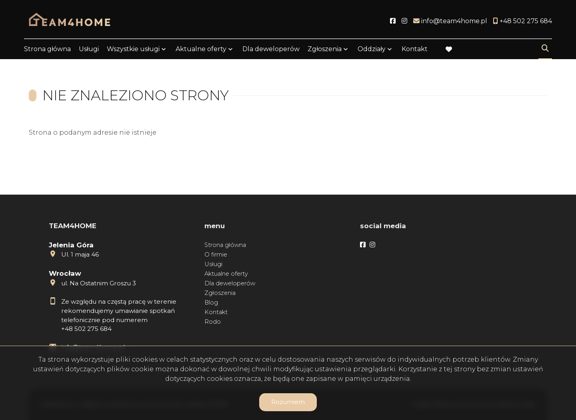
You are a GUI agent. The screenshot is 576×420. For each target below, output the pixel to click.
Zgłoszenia (325, 49)
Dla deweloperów (271, 49)
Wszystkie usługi (133, 49)
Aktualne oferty (201, 49)
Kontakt (415, 49)
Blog (211, 302)
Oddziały (372, 49)
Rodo (212, 321)
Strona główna (47, 49)
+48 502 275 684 (86, 328)
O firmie (215, 254)
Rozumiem (288, 402)
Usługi (89, 49)
